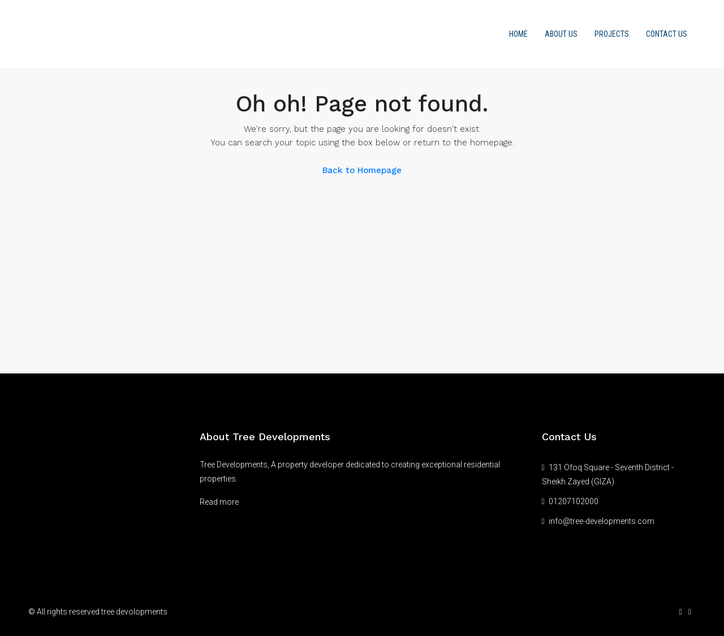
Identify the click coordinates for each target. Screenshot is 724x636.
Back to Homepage (362, 170)
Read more (219, 501)
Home (518, 33)
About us (561, 33)
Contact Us (666, 33)
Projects (611, 33)
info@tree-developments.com (601, 521)
